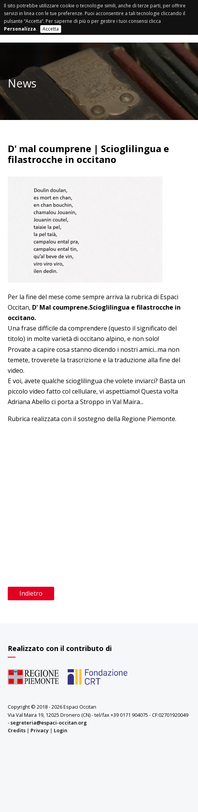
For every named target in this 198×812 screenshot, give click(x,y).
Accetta (51, 29)
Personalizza (20, 29)
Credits (17, 730)
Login (60, 730)
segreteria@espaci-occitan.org (48, 722)
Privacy (40, 730)
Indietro (31, 593)
